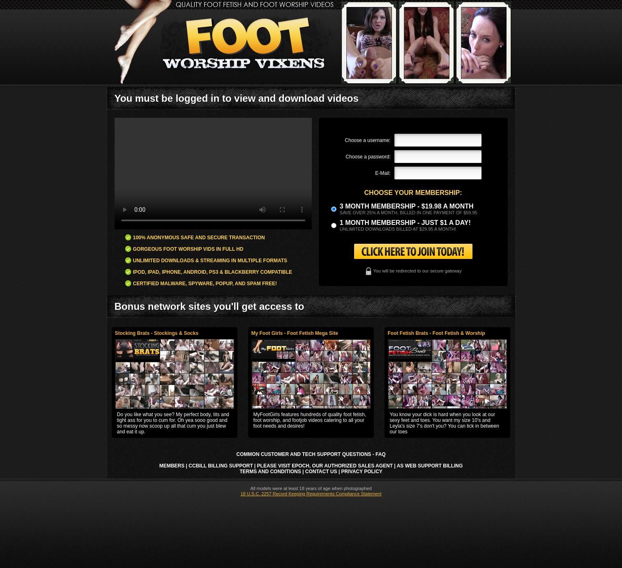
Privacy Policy (361, 471)
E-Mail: (382, 173)
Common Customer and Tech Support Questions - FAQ (310, 454)
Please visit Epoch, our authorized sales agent (325, 466)
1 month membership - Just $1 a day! (405, 222)
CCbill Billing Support (221, 466)
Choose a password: (368, 157)
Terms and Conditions (270, 471)
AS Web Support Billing (430, 466)
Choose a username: (367, 140)
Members (171, 466)
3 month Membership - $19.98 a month (407, 206)
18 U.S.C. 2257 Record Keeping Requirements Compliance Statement (310, 493)
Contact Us (321, 471)
